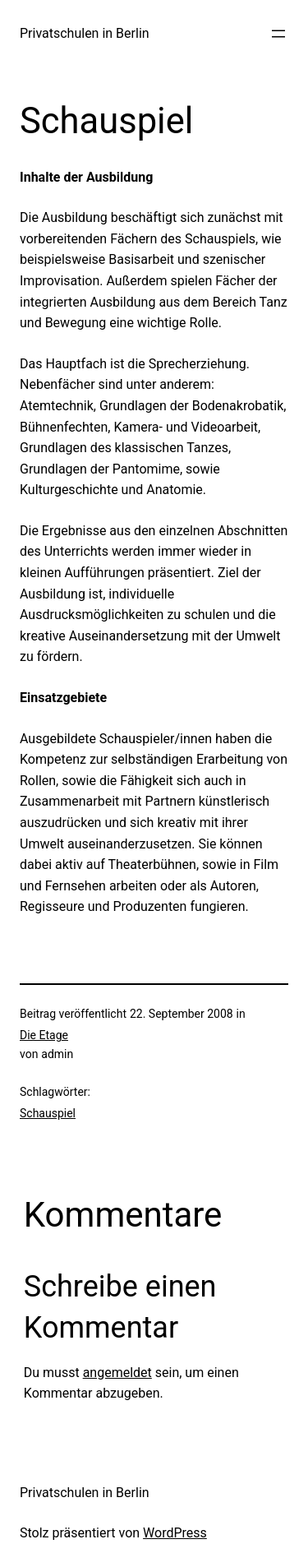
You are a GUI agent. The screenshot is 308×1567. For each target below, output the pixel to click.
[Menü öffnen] (278, 34)
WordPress (175, 1533)
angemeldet (117, 1372)
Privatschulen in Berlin (84, 33)
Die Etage (44, 1035)
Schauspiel (48, 1113)
